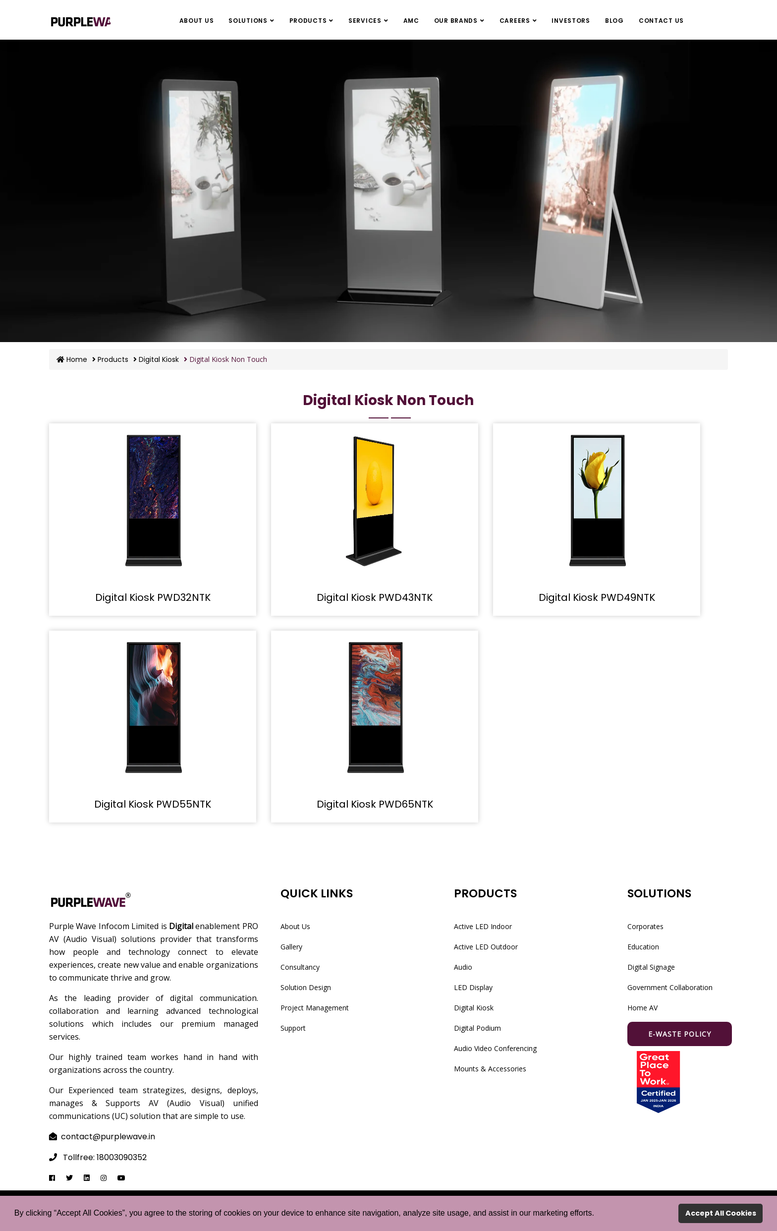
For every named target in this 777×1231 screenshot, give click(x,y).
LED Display (473, 987)
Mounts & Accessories (490, 1068)
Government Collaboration (670, 987)
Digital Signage (651, 967)
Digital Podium (477, 1028)
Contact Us (661, 20)
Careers (515, 20)
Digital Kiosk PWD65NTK (375, 804)
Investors (571, 20)
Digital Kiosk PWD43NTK (375, 597)
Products (308, 20)
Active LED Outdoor (486, 946)
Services (365, 20)
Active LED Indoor (483, 926)
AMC (411, 20)
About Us (196, 20)
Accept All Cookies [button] (720, 1213)
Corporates (645, 926)
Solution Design (305, 987)
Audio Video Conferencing (495, 1048)
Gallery (291, 946)
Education (643, 946)
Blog (614, 20)
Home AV (642, 1007)
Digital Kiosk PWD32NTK (153, 597)
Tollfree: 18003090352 (105, 1157)
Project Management (314, 1007)
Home (71, 359)
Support (293, 1028)
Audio (463, 967)
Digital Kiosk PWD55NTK (152, 804)
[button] (597, 1214)
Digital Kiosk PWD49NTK (597, 597)
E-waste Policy (679, 1034)
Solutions (247, 20)
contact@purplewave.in (108, 1136)
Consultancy (300, 967)
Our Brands (456, 20)
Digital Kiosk (156, 359)
